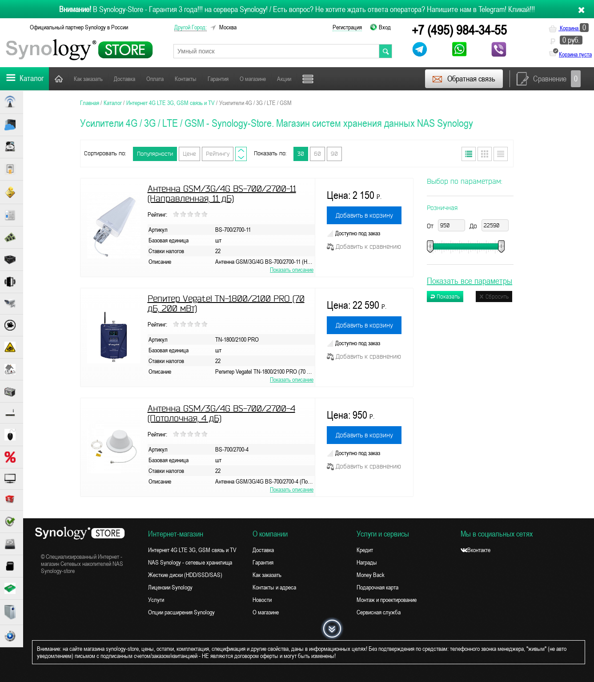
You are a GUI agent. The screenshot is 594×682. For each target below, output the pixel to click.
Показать (445, 296)
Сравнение (549, 78)
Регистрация (347, 27)
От (430, 226)
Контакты (186, 78)
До (473, 226)
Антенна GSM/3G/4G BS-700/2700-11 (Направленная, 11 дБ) (222, 193)
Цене (189, 153)
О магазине (253, 78)
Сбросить (494, 296)
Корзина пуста (575, 54)
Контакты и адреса (274, 587)
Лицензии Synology (170, 587)
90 (334, 153)
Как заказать (88, 78)
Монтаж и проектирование (387, 599)
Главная (59, 78)
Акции (284, 78)
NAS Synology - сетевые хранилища (190, 562)
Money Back (371, 574)
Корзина (569, 28)
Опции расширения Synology (181, 612)
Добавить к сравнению (364, 246)
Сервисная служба (379, 612)
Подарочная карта (377, 587)
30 (300, 153)
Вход (385, 27)
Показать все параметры (469, 280)
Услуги (156, 599)
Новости (262, 599)
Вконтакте (475, 549)
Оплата (155, 78)
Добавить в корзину (364, 215)
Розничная (442, 207)
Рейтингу (217, 153)
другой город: (190, 27)
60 (317, 153)
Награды (367, 562)
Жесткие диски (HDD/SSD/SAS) (185, 574)
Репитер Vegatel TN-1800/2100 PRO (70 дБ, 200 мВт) (226, 303)
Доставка (124, 78)
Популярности (155, 153)
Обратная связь (463, 79)
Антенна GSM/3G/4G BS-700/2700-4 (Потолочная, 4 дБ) (221, 413)
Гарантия (218, 78)
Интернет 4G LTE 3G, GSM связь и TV (192, 549)
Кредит (365, 549)
